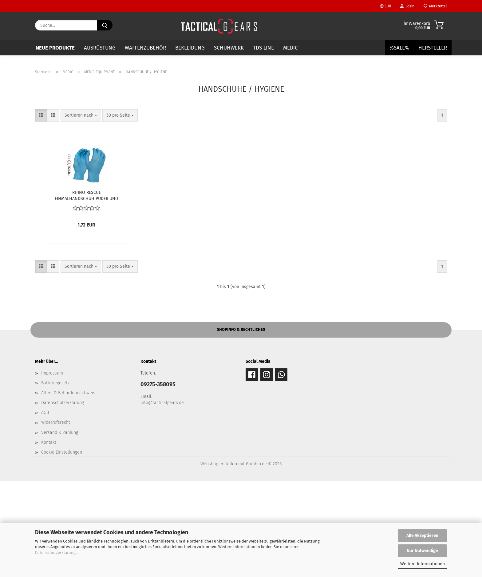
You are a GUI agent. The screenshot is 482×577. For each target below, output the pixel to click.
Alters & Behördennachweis (68, 488)
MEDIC (290, 48)
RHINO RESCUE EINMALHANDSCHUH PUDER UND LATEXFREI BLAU (86, 291)
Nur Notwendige (422, 550)
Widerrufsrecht (55, 518)
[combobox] (81, 211)
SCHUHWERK (229, 48)
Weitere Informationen (422, 564)
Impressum (52, 469)
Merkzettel (435, 6)
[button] (41, 211)
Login (407, 6)
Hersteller (432, 48)
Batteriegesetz (55, 479)
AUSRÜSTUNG (100, 48)
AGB (45, 508)
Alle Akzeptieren (422, 535)
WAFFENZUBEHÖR (145, 48)
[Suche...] (105, 25)
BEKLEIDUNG (190, 48)
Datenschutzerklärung (55, 552)
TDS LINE (263, 48)
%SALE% (399, 48)
